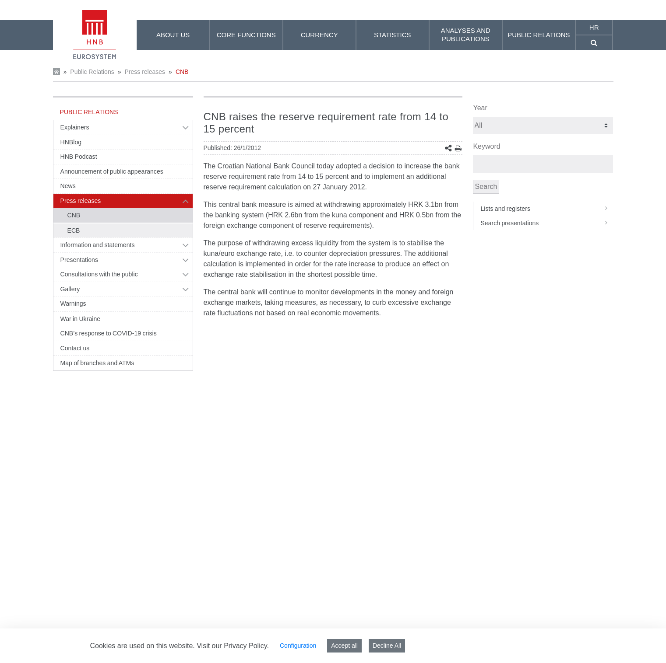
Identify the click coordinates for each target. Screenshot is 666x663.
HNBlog (71, 142)
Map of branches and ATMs (97, 362)
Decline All (387, 645)
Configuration (298, 645)
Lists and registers (546, 208)
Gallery (70, 289)
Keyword (486, 146)
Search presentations (546, 223)
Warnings (73, 303)
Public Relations (92, 71)
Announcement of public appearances (111, 171)
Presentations (79, 259)
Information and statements (97, 244)
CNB (182, 71)
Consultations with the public (99, 274)
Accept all (344, 645)
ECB (73, 230)
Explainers (74, 127)
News (68, 185)
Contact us (75, 348)
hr (594, 27)
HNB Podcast (78, 156)
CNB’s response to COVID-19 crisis (108, 333)
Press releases (144, 71)
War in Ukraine (80, 318)
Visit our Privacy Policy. (233, 645)
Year (480, 108)
